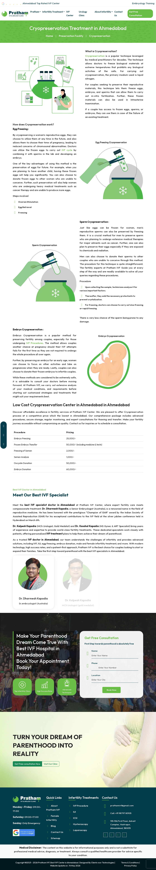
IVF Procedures (34, 343)
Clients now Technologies (102, 862)
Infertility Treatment (52, 11)
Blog (53, 825)
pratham (34, 11)
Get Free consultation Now (27, 763)
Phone (95, 663)
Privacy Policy (130, 865)
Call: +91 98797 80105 (120, 813)
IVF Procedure (80, 805)
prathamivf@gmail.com (122, 805)
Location (96, 675)
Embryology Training (143, 3)
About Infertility (103, 11)
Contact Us (118, 13)
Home (49, 36)
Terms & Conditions (130, 862)
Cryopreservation (95, 55)
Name (95, 651)
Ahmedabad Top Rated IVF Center (31, 3)
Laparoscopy (80, 830)
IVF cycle (67, 150)
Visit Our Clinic (51, 763)
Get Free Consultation (135, 13)
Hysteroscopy (80, 824)
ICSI (75, 817)
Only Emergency (26, 823)
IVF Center (69, 13)
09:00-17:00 (26, 816)
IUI (74, 811)
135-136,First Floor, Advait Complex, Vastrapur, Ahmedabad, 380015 (123, 824)
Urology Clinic (83, 13)
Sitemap (55, 838)
